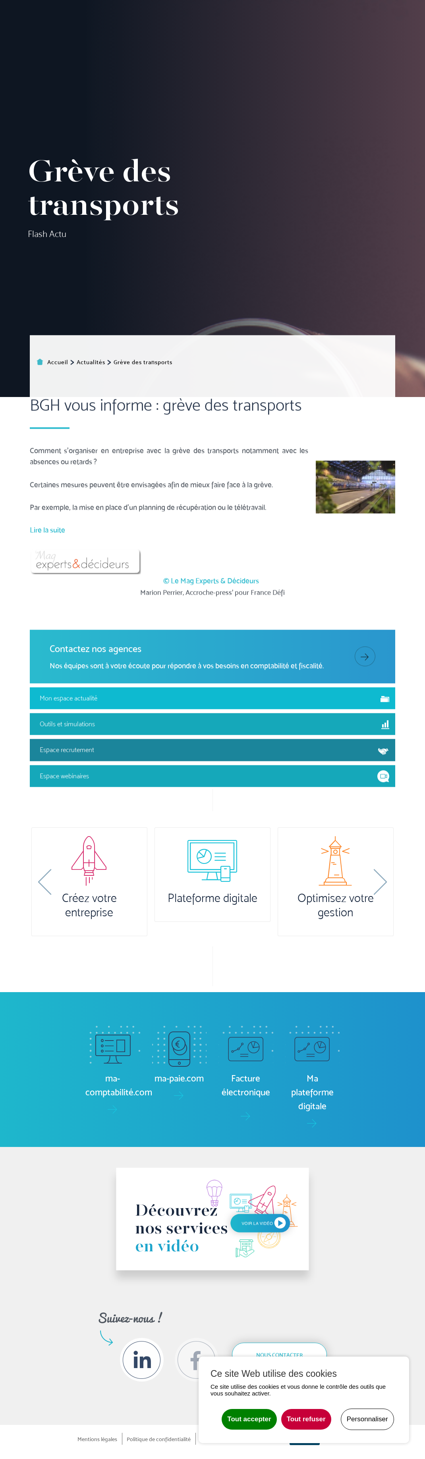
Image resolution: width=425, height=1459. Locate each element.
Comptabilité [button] (155, 50)
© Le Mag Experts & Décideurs (211, 696)
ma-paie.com (172, 20)
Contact (411, 50)
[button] (45, 881)
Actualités (348, 15)
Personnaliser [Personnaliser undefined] (367, 1419)
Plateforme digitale (212, 898)
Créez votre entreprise (89, 905)
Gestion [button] (216, 50)
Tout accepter (249, 1419)
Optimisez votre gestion (336, 905)
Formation (327, 50)
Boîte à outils (290, 20)
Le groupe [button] (369, 50)
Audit (300, 50)
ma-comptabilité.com (111, 20)
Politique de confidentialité (159, 1439)
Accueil (124, 50)
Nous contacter (279, 1355)
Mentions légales (97, 1439)
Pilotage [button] (189, 50)
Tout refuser (306, 1419)
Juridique (275, 50)
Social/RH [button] (245, 50)
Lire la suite (47, 645)
